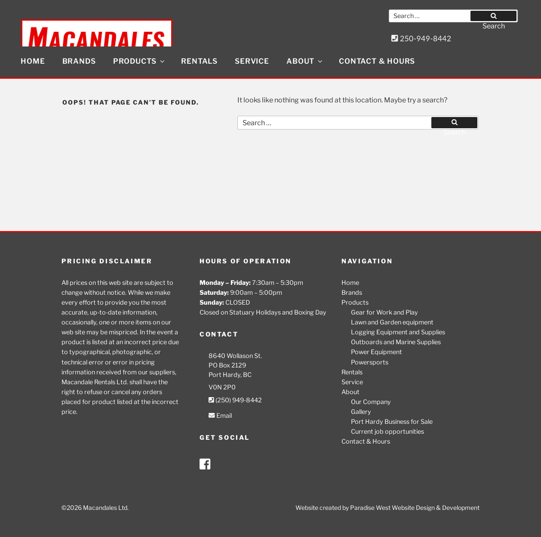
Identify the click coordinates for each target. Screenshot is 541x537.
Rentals (199, 61)
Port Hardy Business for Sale (392, 422)
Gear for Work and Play (384, 312)
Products (139, 61)
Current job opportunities (387, 431)
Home (33, 61)
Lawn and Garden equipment (392, 322)
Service (252, 61)
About (305, 61)
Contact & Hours (377, 61)
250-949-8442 (421, 38)
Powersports (369, 362)
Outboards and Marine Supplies (396, 342)
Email (220, 416)
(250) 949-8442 (235, 400)
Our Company (371, 402)
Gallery (361, 412)
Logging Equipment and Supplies (398, 332)
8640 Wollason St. (235, 356)
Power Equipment (376, 352)
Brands (79, 61)
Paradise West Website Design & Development (415, 507)
